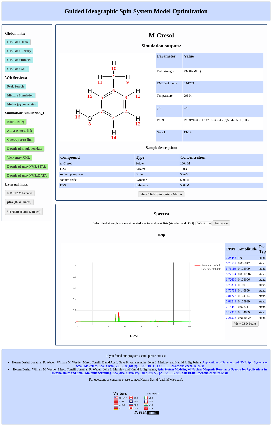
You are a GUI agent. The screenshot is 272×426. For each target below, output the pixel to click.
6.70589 (231, 263)
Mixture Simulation (20, 95)
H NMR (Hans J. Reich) (24, 211)
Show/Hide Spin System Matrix (161, 194)
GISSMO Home (17, 42)
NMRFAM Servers (19, 193)
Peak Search (15, 86)
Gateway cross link (19, 139)
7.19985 (231, 312)
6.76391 (231, 285)
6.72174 (231, 274)
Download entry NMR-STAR (26, 166)
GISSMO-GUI (17, 69)
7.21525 (231, 317)
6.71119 (231, 268)
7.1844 (230, 306)
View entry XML (18, 157)
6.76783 (231, 290)
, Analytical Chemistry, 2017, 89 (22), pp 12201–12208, (159, 371)
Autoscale (221, 223)
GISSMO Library (19, 51)
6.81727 (231, 296)
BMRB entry (15, 121)
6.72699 (231, 279)
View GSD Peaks (245, 323)
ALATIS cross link (19, 130)
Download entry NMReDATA (27, 175)
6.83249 (231, 301)
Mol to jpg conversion (21, 104)
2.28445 (231, 257)
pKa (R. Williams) (19, 202)
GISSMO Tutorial (19, 60)
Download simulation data (24, 148)
